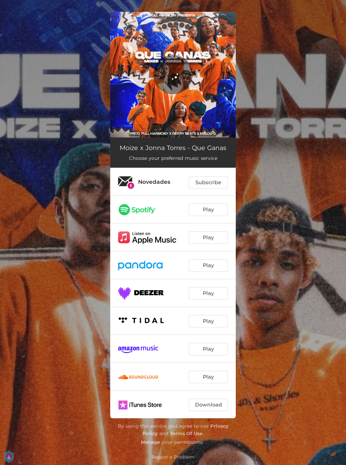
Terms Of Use (186, 433)
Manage (150, 442)
